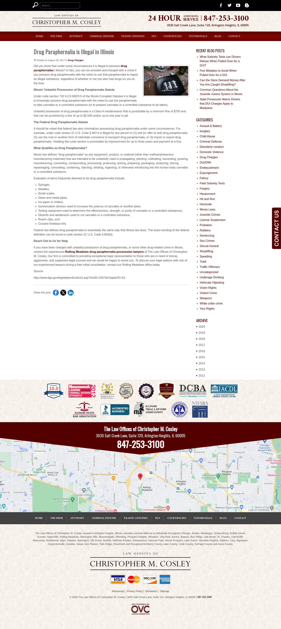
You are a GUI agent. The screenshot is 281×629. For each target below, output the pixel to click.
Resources (118, 591)
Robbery (205, 230)
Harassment (207, 193)
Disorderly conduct (212, 146)
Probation (206, 225)
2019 (200, 333)
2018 (200, 339)
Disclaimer (151, 591)
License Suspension (213, 219)
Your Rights (207, 308)
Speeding (206, 256)
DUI (154, 36)
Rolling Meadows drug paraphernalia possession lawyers (104, 251)
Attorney (76, 36)
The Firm (56, 36)
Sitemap (164, 591)
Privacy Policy (134, 591)
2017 (200, 345)
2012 (200, 376)
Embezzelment (209, 167)
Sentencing (207, 235)
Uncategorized (209, 272)
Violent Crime (208, 293)
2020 (200, 327)
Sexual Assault (209, 246)
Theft (203, 261)
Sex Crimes (207, 240)
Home (39, 36)
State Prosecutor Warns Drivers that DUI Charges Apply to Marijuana (220, 103)
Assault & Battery (211, 125)
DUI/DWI (205, 162)
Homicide (206, 204)
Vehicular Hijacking (212, 282)
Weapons (206, 298)
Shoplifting (206, 251)
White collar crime (211, 303)
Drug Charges (76, 60)
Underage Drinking (212, 277)
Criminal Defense (102, 36)
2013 (200, 369)
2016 (200, 351)
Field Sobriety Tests (212, 183)
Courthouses (172, 36)
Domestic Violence (212, 152)
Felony (204, 178)
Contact (234, 36)
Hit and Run (207, 199)
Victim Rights (208, 287)
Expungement (209, 172)
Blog (217, 36)
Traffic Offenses (133, 36)
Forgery (205, 188)
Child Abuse (207, 136)
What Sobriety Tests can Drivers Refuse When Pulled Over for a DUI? (220, 61)
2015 (200, 357)
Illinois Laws (207, 209)
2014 (200, 363)
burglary (205, 131)
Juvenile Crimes (210, 214)
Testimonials (198, 36)
